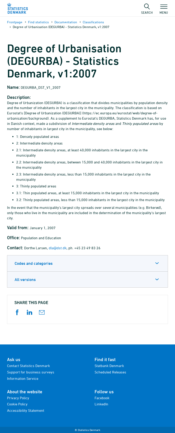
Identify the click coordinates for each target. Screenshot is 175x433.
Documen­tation (65, 22)
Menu (164, 10)
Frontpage (14, 22)
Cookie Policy (17, 404)
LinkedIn (101, 404)
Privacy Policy (18, 398)
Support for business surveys (30, 372)
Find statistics (38, 22)
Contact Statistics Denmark (28, 366)
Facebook (102, 398)
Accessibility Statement (25, 410)
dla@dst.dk (58, 248)
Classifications (93, 22)
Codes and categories (34, 263)
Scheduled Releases (110, 372)
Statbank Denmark (109, 366)
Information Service (22, 378)
